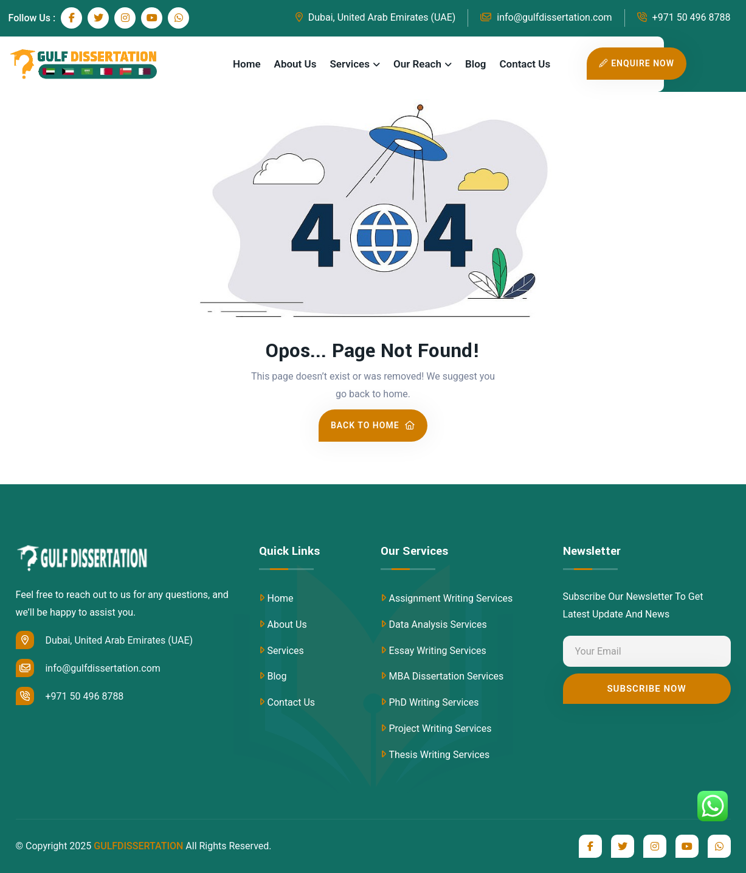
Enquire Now (636, 63)
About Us (295, 64)
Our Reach (417, 64)
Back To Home (373, 425)
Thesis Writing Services (439, 754)
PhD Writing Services (434, 702)
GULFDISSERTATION (138, 846)
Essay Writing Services (437, 650)
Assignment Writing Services (451, 598)
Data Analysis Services (438, 624)
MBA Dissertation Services (446, 676)
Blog (475, 64)
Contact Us (524, 64)
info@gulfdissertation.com (546, 17)
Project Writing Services (440, 728)
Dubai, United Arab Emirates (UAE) (375, 17)
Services (349, 64)
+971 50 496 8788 (684, 17)
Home (247, 64)
